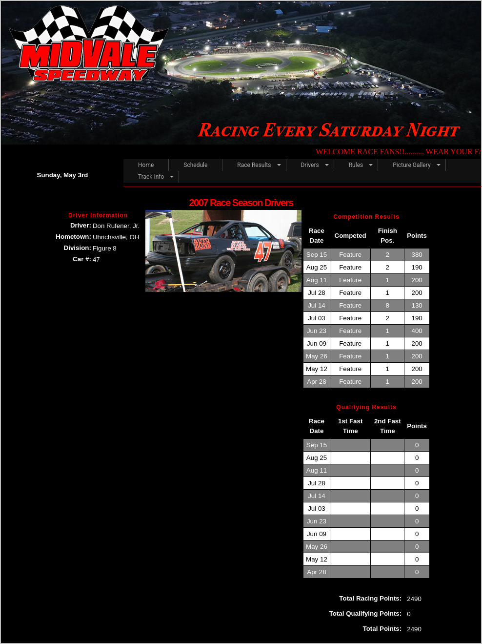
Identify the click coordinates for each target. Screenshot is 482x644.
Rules (356, 165)
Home (146, 165)
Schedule (195, 165)
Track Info (151, 176)
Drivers (310, 165)
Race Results (254, 165)
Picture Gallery (411, 165)
